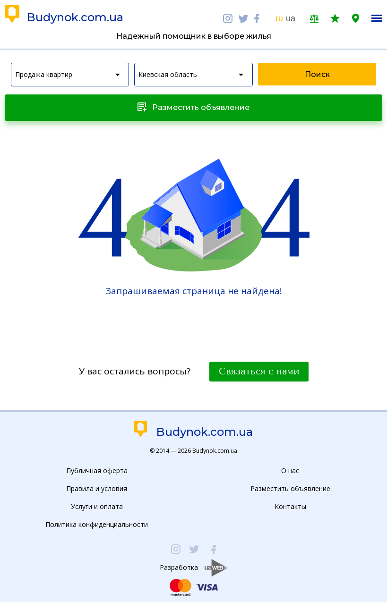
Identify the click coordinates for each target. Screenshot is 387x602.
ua (290, 18)
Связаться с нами (259, 371)
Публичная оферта (97, 470)
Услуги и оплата (97, 506)
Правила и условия (96, 488)
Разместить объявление (290, 488)
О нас (290, 470)
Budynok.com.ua (74, 17)
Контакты (290, 506)
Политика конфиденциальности (96, 524)
